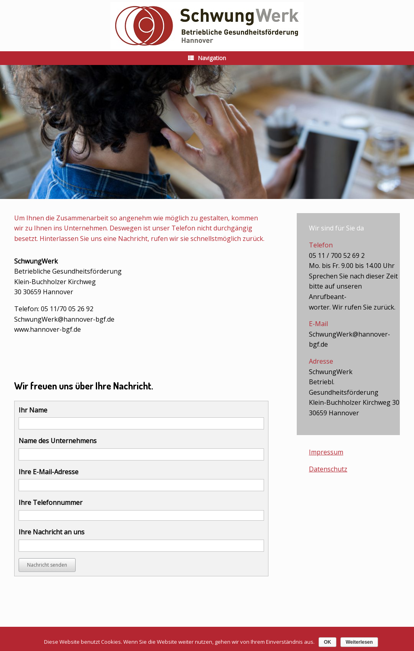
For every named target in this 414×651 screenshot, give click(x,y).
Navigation (207, 58)
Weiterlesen (359, 642)
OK (327, 642)
